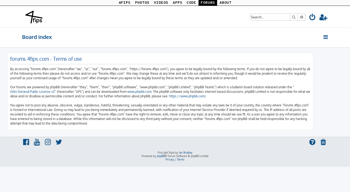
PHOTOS (142, 3)
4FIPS (124, 3)
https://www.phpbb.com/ (202, 96)
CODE (191, 3)
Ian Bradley (185, 152)
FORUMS (208, 3)
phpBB (161, 156)
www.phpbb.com (154, 92)
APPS (177, 3)
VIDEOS (161, 3)
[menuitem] (312, 18)
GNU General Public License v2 (47, 92)
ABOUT (225, 3)
